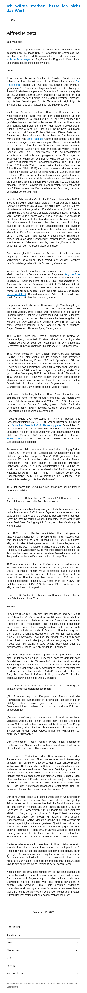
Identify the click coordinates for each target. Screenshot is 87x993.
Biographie (13, 934)
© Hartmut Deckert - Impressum (62, 983)
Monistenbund (15, 438)
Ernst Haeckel (35, 138)
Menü (11, 20)
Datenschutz (12, 987)
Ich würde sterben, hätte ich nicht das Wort (26, 983)
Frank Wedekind (16, 294)
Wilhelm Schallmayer (18, 59)
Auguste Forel (72, 274)
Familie (11, 965)
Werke (11, 942)
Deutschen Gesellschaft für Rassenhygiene (36, 425)
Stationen (13, 950)
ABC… (10, 958)
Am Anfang (14, 926)
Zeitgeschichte (16, 973)
